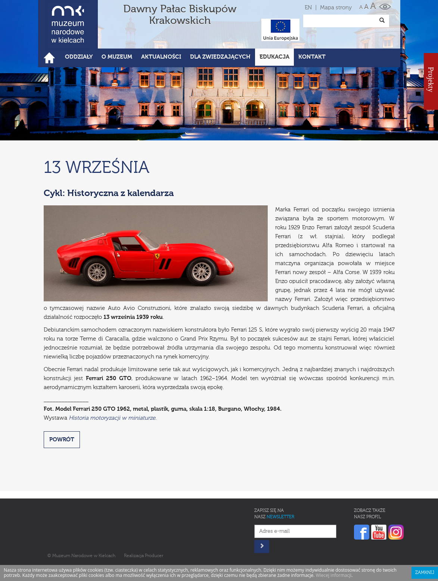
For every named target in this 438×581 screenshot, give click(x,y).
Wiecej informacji (334, 575)
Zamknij (424, 573)
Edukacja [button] (274, 57)
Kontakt (312, 57)
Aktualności (161, 57)
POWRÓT (61, 439)
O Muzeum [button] (117, 57)
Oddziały (79, 57)
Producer (154, 556)
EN (308, 7)
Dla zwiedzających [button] (220, 57)
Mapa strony (336, 7)
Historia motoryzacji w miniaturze (112, 418)
